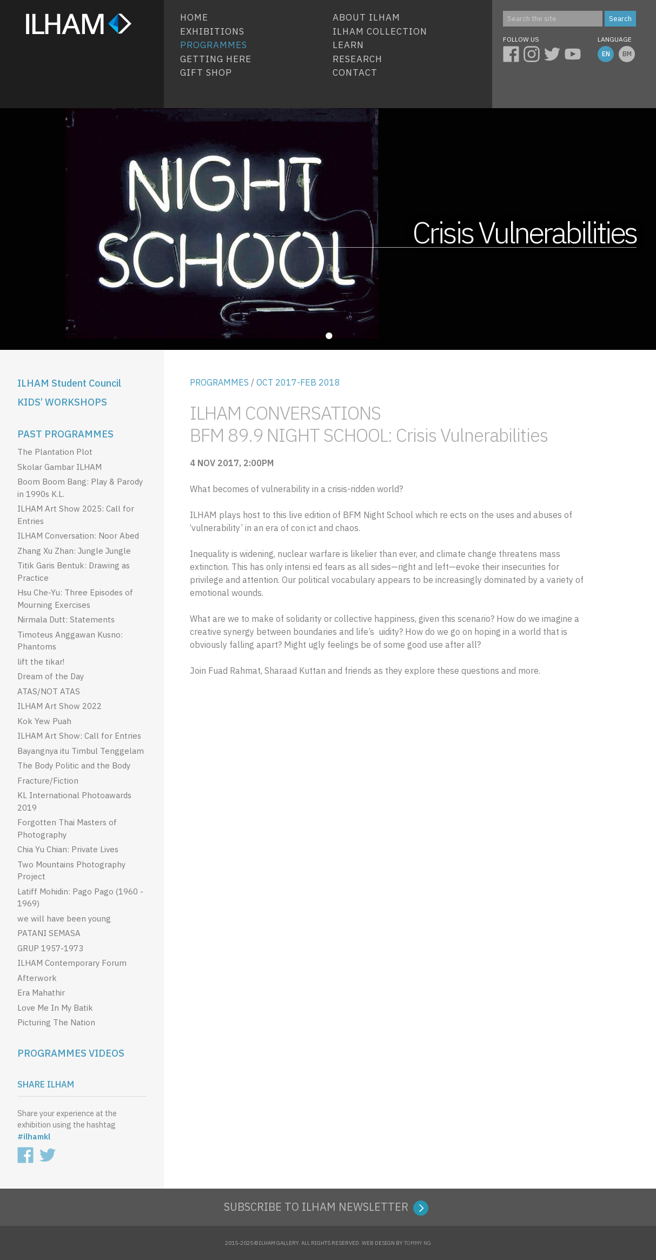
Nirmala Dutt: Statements (66, 619)
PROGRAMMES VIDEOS (70, 1053)
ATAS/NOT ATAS (48, 691)
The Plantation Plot (54, 452)
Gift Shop (206, 72)
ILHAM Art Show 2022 (59, 706)
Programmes (213, 45)
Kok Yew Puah (44, 721)
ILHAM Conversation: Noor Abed (78, 535)
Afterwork (37, 978)
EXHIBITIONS (212, 31)
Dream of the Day (50, 676)
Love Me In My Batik (55, 1008)
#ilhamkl (33, 1136)
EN (606, 54)
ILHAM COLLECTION (380, 31)
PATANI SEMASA (49, 933)
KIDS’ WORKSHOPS (62, 402)
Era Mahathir (41, 992)
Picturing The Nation (56, 1022)
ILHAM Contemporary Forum (72, 963)
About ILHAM (366, 17)
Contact (355, 72)
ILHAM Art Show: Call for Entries (79, 736)
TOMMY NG (417, 1242)
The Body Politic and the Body (73, 765)
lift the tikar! (40, 661)
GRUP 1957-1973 (50, 948)
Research (357, 59)
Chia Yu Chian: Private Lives (67, 849)
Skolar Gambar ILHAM (59, 467)
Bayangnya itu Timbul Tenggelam (80, 751)
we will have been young (64, 918)
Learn (348, 45)
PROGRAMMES (219, 382)
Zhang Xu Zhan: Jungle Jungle (74, 551)
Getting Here (215, 59)
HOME (194, 17)
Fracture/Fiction (47, 780)
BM (627, 54)
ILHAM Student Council (69, 383)
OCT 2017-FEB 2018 (298, 382)
